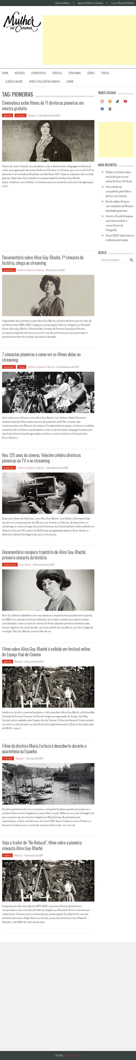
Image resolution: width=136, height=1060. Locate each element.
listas (21, 367)
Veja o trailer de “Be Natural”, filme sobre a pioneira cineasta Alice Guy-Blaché (42, 845)
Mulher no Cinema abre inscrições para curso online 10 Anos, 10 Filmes (119, 176)
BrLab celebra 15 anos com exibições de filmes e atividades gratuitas (119, 206)
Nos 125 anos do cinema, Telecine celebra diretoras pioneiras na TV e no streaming (41, 457)
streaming (74, 73)
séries (91, 73)
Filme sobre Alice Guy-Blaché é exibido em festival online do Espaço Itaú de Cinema (46, 651)
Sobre (70, 81)
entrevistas (38, 73)
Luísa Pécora (25, 564)
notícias (20, 73)
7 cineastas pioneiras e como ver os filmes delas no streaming (41, 357)
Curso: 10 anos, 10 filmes (122, 3)
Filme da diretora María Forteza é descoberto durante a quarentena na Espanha (44, 748)
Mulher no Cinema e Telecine (30, 269)
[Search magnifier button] (131, 259)
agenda (7, 115)
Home (5, 73)
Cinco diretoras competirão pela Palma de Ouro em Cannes (118, 191)
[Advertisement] (89, 40)
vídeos (105, 73)
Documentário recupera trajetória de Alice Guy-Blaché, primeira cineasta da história (44, 554)
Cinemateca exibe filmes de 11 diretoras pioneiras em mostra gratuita (43, 105)
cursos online (14, 81)
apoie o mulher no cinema (44, 81)
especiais (9, 270)
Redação (32, 115)
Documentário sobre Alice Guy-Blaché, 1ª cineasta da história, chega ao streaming (42, 260)
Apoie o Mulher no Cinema (90, 3)
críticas (57, 73)
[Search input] (114, 259)
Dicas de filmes (62, 3)
